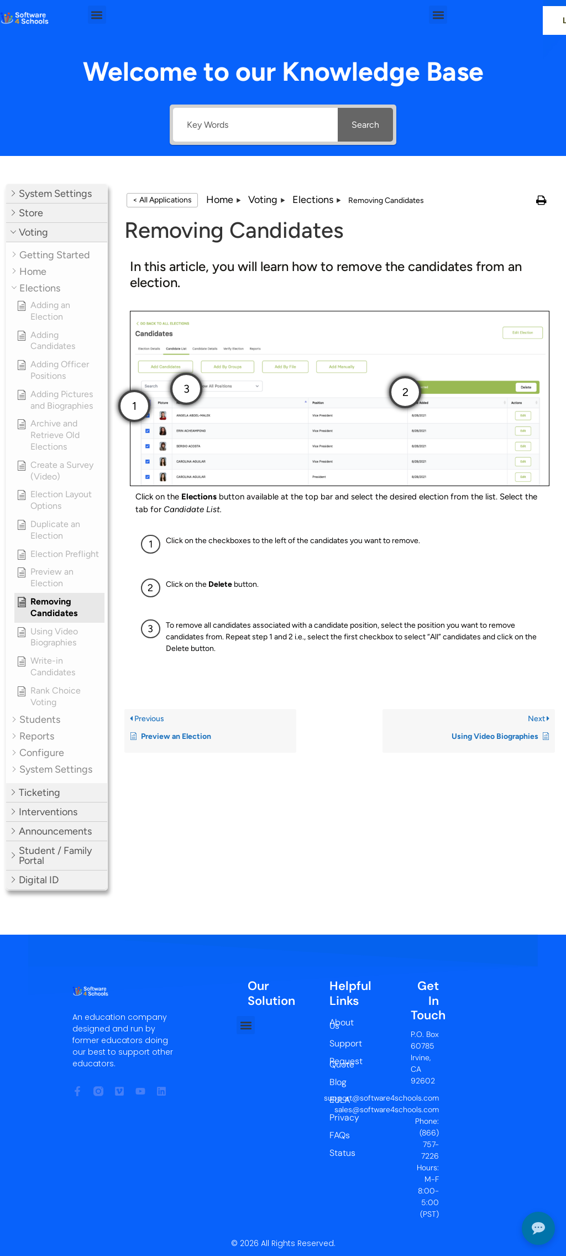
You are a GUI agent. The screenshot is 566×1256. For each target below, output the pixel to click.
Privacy (339, 1117)
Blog (338, 1082)
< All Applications (162, 200)
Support (339, 1043)
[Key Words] (255, 125)
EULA (339, 1100)
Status (339, 1153)
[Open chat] (538, 1228)
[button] (97, 15)
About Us (339, 1024)
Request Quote (339, 1062)
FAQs (339, 1135)
